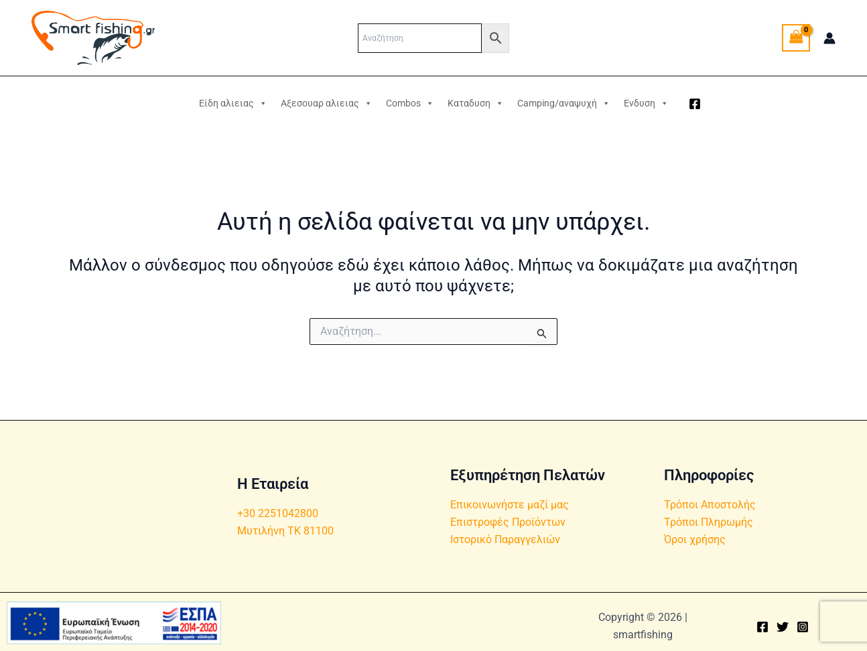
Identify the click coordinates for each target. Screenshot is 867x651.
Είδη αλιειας (233, 103)
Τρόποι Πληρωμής (708, 522)
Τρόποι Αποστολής (710, 504)
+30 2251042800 (277, 513)
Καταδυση (476, 103)
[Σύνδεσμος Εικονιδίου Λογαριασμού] (829, 38)
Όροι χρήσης (695, 540)
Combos (410, 103)
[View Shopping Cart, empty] (796, 38)
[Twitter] (783, 627)
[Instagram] (803, 627)
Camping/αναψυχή (563, 103)
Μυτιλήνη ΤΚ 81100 (285, 530)
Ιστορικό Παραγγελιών (505, 540)
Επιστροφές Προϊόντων (507, 522)
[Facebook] (695, 104)
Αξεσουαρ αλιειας (327, 103)
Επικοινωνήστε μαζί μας (509, 504)
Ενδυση (646, 103)
